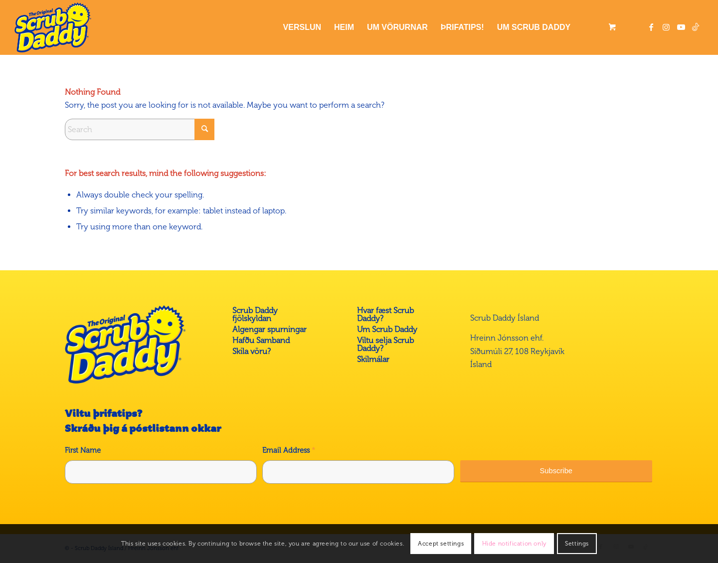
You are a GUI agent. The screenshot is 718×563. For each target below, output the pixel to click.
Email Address (288, 450)
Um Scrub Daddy (387, 329)
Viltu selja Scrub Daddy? (385, 344)
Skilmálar (373, 359)
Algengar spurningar (269, 329)
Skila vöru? (251, 351)
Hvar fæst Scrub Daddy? (385, 314)
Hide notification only (514, 543)
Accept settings (441, 543)
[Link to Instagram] (666, 26)
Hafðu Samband (261, 340)
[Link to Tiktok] (696, 26)
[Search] (139, 129)
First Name (83, 450)
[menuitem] (302, 27)
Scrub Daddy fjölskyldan (255, 314)
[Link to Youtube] (681, 26)
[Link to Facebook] (651, 26)
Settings (577, 543)
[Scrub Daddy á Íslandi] (52, 27)
